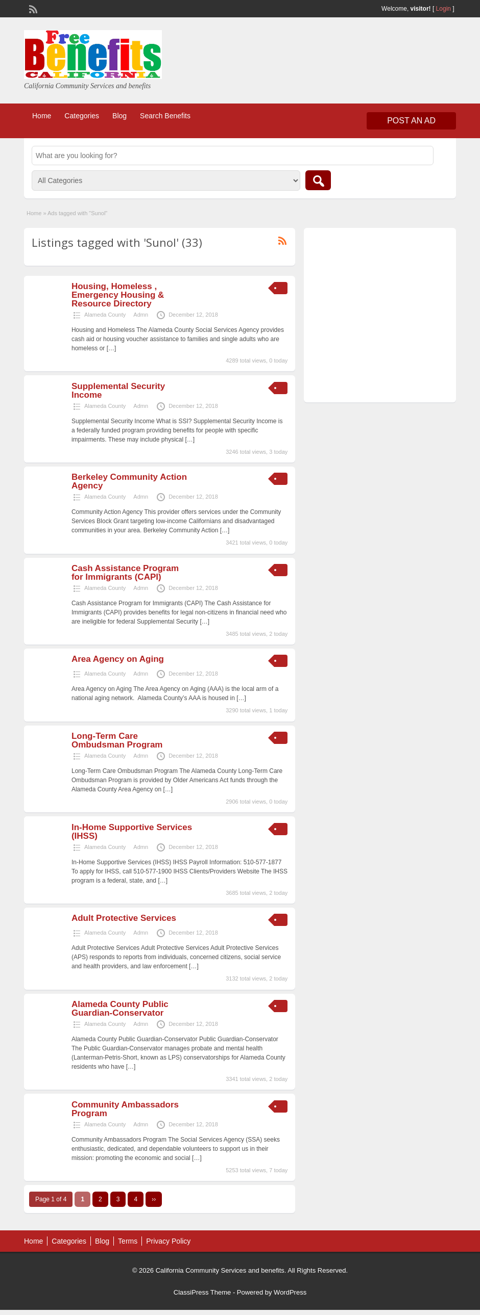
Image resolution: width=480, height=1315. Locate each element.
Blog (119, 116)
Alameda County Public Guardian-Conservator (120, 1008)
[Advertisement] (378, 317)
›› (154, 1199)
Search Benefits (165, 116)
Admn (140, 315)
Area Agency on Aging (117, 659)
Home (41, 116)
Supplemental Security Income (118, 390)
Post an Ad (411, 120)
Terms (127, 1241)
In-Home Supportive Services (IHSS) (131, 831)
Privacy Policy (168, 1241)
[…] (111, 348)
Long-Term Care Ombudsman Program (117, 740)
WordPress (290, 1292)
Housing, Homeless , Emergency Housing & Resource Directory (117, 294)
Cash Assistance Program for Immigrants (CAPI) (125, 572)
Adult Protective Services (123, 918)
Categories (81, 116)
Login (443, 8)
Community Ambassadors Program (125, 1109)
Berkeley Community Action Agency (129, 481)
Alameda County (105, 315)
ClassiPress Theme (202, 1292)
